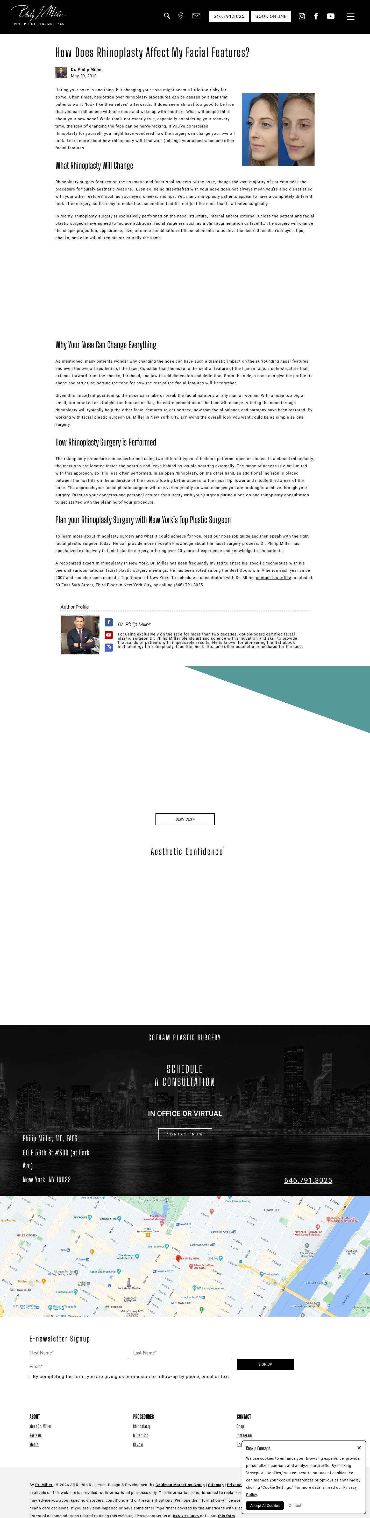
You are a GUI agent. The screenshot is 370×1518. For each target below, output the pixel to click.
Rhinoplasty (142, 1426)
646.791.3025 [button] (229, 16)
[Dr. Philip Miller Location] (62, 1166)
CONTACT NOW (185, 1134)
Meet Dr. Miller (41, 1426)
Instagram (244, 1435)
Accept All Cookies (265, 1505)
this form (226, 1516)
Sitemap (216, 1485)
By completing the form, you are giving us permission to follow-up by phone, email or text (128, 1376)
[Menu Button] (349, 17)
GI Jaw (138, 1444)
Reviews (36, 1435)
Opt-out (295, 1505)
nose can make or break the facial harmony (172, 395)
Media (34, 1444)
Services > (185, 819)
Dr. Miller (44, 1485)
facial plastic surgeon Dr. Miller (113, 417)
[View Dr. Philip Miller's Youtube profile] (109, 635)
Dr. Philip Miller (86, 69)
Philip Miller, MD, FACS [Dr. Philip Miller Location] (50, 1138)
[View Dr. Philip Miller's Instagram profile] (109, 648)
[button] (166, 18)
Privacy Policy (240, 1485)
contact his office (273, 577)
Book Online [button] (271, 16)
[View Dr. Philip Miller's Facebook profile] (109, 622)
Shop (240, 1426)
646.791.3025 (308, 1180)
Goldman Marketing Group (180, 1485)
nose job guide (235, 536)
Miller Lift (140, 1435)
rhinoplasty (136, 97)
